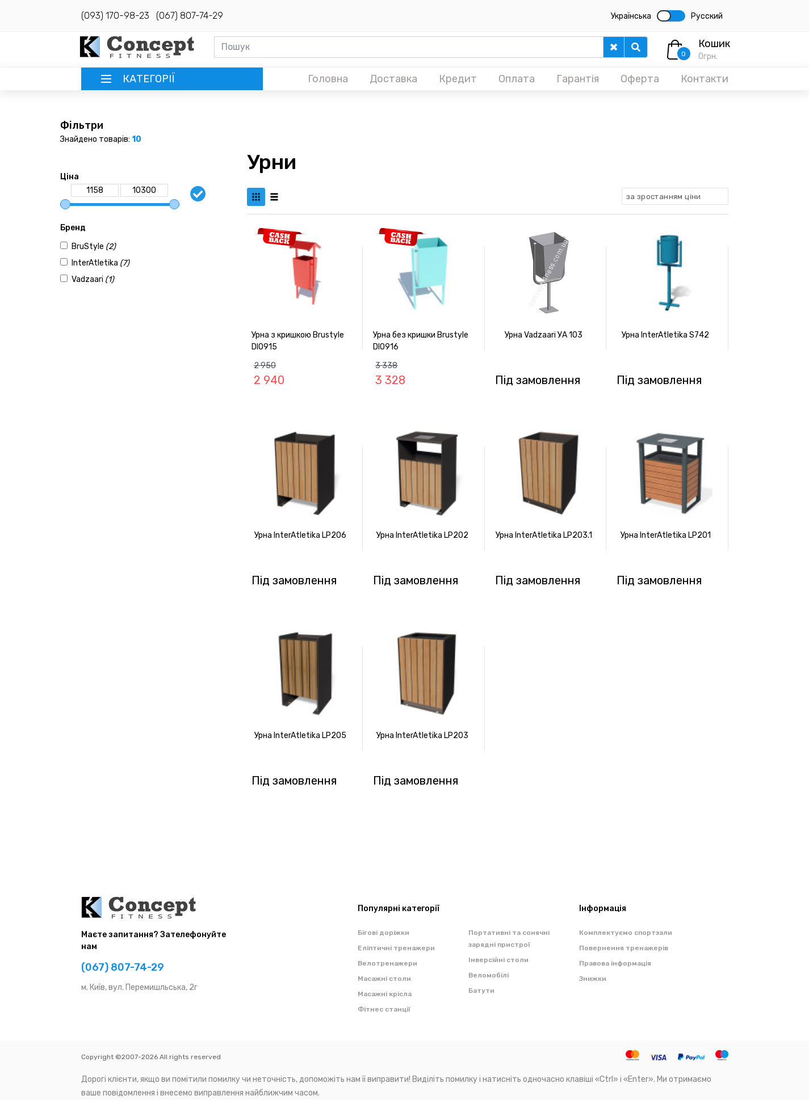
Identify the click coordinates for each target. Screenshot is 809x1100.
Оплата (516, 79)
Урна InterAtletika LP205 (300, 735)
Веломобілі (488, 975)
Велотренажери (387, 963)
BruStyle (94, 246)
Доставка (393, 79)
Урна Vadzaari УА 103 (543, 335)
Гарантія (577, 79)
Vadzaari (93, 279)
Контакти (704, 79)
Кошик (714, 43)
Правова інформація (615, 963)
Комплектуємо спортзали (625, 933)
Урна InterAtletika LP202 (422, 535)
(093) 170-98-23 (115, 15)
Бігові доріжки (383, 933)
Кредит (458, 79)
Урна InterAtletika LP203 (422, 735)
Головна (328, 79)
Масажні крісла (385, 994)
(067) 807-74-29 (189, 15)
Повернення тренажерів (623, 948)
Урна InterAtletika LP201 (666, 535)
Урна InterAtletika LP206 (300, 535)
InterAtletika (100, 263)
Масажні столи (384, 979)
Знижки (592, 979)
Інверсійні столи (498, 960)
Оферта (640, 79)
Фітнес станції (384, 1009)
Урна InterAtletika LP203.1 (544, 535)
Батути (481, 990)
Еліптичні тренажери (396, 948)
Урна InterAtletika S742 (665, 335)
